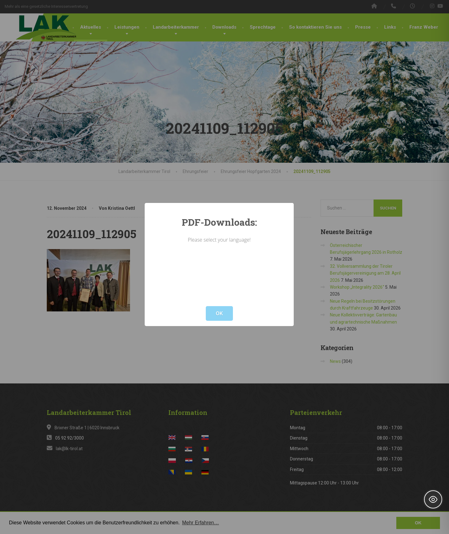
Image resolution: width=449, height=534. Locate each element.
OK (219, 313)
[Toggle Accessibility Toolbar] (433, 499)
